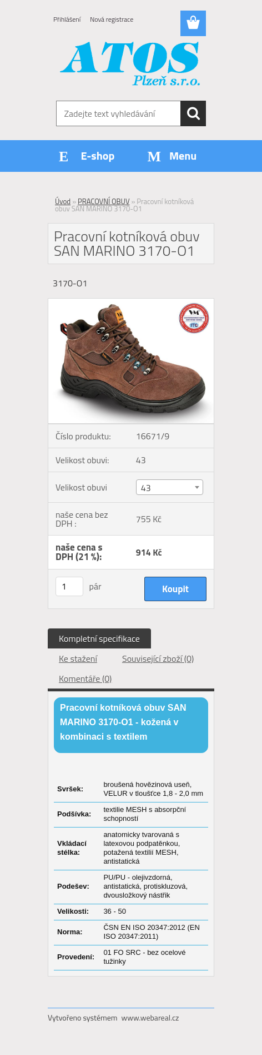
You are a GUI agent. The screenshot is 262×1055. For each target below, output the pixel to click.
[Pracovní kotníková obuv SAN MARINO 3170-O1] (131, 303)
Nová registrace (111, 19)
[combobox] (169, 487)
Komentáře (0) (85, 678)
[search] (193, 113)
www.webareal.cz (150, 1017)
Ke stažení (78, 658)
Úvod (62, 201)
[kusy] (69, 586)
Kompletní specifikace (99, 638)
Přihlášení (66, 19)
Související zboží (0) (158, 658)
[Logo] (130, 65)
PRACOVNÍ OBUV (104, 201)
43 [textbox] (146, 487)
